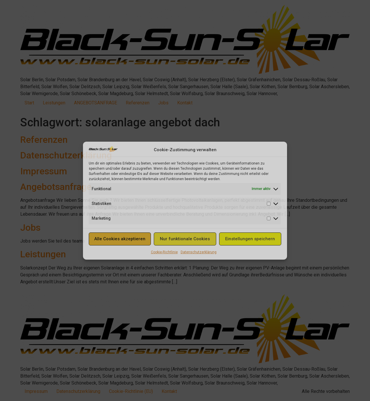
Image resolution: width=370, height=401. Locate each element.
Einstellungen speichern (250, 238)
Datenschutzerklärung (199, 252)
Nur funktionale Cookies (185, 238)
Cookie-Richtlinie (164, 252)
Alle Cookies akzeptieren (119, 238)
